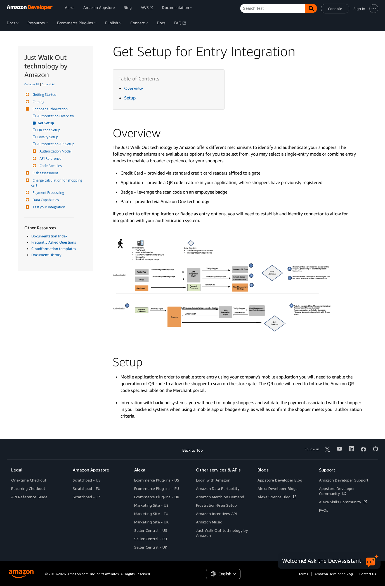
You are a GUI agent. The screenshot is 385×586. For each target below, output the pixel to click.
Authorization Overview (56, 116)
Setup (130, 98)
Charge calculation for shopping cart (57, 183)
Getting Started (43, 94)
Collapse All (31, 84)
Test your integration (48, 207)
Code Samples (50, 165)
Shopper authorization (49, 109)
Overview (133, 88)
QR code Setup (49, 130)
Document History (46, 254)
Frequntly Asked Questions (53, 242)
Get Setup (46, 123)
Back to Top (192, 450)
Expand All (48, 84)
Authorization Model (55, 151)
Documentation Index (49, 236)
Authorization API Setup (56, 144)
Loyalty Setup (48, 137)
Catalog (37, 101)
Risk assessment (44, 173)
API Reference (50, 158)
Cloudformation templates (53, 248)
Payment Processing (47, 192)
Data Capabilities (45, 199)
